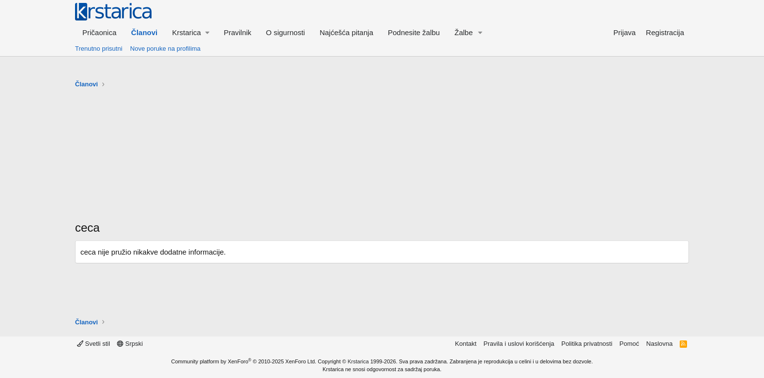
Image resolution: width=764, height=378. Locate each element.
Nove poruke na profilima (165, 48)
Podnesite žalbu (414, 32)
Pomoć (629, 343)
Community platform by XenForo (243, 361)
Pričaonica (99, 32)
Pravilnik (237, 32)
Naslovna (659, 343)
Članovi (144, 32)
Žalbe (464, 32)
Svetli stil (93, 343)
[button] (190, 32)
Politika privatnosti (586, 343)
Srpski (130, 343)
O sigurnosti (285, 32)
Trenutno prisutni (98, 48)
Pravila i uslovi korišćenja (518, 343)
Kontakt (466, 343)
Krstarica (358, 361)
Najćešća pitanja (346, 32)
